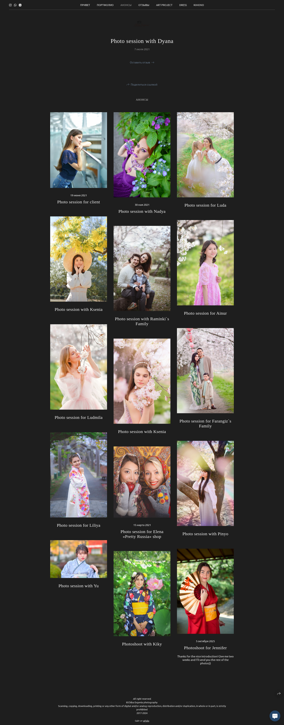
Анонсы (125, 5)
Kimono (199, 5)
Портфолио (105, 5)
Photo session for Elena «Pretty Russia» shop (141, 534)
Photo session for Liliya (78, 525)
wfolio (146, 721)
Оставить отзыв (140, 62)
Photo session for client (78, 202)
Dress (183, 5)
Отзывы (143, 5)
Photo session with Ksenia (79, 309)
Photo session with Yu (79, 585)
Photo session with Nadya (142, 211)
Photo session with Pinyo (205, 533)
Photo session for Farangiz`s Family (205, 423)
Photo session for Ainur (205, 313)
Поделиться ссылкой (144, 84)
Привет (85, 5)
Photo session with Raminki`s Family (142, 321)
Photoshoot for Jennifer (205, 647)
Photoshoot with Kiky (142, 644)
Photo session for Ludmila (79, 417)
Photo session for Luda (205, 205)
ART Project (164, 5)
